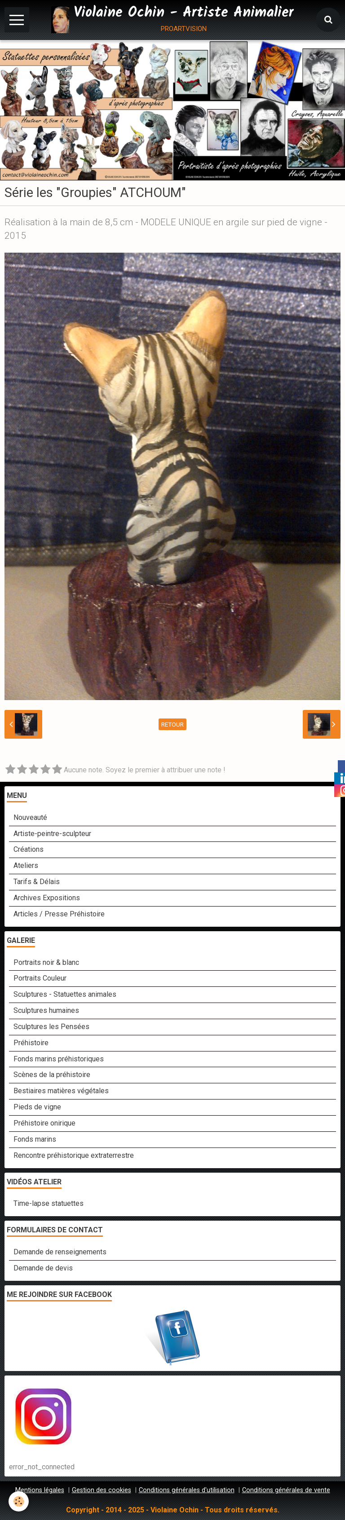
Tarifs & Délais (36, 881)
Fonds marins (34, 1139)
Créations (28, 849)
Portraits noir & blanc (46, 962)
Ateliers (25, 865)
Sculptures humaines (46, 1010)
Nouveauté (30, 817)
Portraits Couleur (39, 978)
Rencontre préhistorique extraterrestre (73, 1155)
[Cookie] (19, 1501)
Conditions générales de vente (286, 1490)
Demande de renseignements (59, 1252)
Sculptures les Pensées (51, 1026)
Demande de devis (43, 1268)
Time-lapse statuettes (48, 1203)
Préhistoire (31, 1042)
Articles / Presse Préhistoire (59, 914)
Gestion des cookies (101, 1490)
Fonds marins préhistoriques (58, 1059)
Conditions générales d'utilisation (186, 1490)
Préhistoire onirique (44, 1123)
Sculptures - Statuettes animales (64, 994)
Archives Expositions (46, 898)
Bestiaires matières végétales (61, 1090)
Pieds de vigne (37, 1107)
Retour (172, 724)
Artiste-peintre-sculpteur (52, 833)
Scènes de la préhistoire (51, 1074)
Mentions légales (39, 1490)
